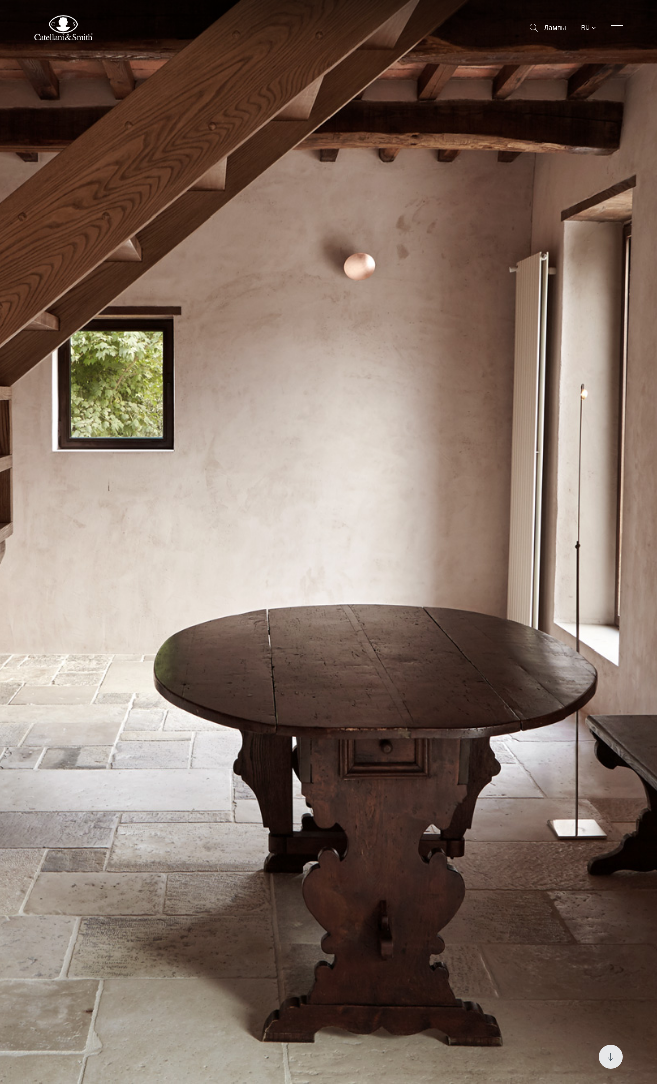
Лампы (548, 28)
